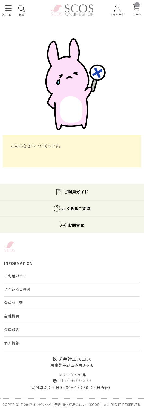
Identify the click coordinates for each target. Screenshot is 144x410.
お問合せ (76, 225)
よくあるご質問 (76, 208)
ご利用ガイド (76, 192)
